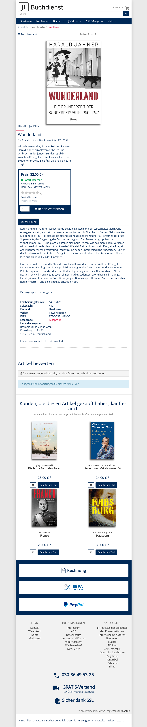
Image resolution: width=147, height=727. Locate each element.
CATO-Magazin (94, 21)
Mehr (111, 21)
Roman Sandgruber (102, 532)
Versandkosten (121, 711)
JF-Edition (74, 21)
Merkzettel (35, 638)
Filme (112, 666)
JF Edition (112, 645)
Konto (34, 635)
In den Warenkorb (49, 209)
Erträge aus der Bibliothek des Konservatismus (112, 629)
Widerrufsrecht (73, 642)
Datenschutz (73, 635)
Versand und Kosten (73, 638)
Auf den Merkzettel (29, 197)
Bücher (58, 21)
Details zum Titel (48, 484)
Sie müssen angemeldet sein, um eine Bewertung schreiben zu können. (64, 373)
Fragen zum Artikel (29, 200)
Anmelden (118, 7)
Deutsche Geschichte (112, 652)
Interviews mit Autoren (112, 635)
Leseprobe (55, 320)
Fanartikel (112, 659)
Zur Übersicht (29, 34)
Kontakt (34, 627)
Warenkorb (34, 631)
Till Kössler (44, 532)
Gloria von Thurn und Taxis (102, 465)
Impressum (73, 627)
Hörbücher (112, 663)
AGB (73, 631)
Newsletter (73, 649)
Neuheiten (42, 21)
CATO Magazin (112, 649)
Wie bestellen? (73, 645)
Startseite (26, 21)
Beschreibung (28, 222)
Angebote (112, 656)
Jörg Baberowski (44, 465)
